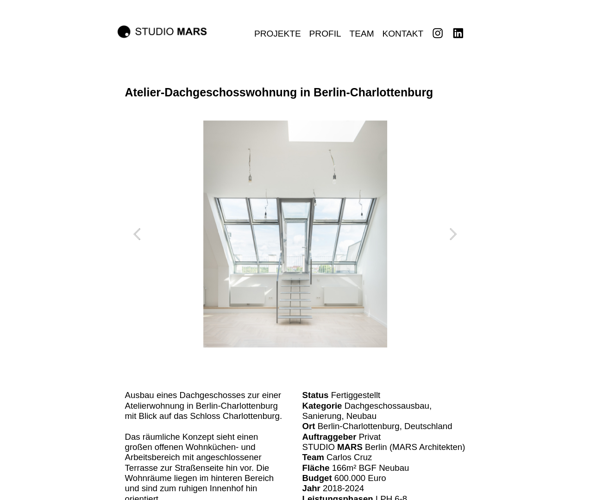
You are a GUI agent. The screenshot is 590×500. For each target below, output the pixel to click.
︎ (458, 33)
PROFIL (325, 33)
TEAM (361, 33)
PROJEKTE (277, 33)
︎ (438, 33)
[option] (295, 234)
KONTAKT (402, 33)
